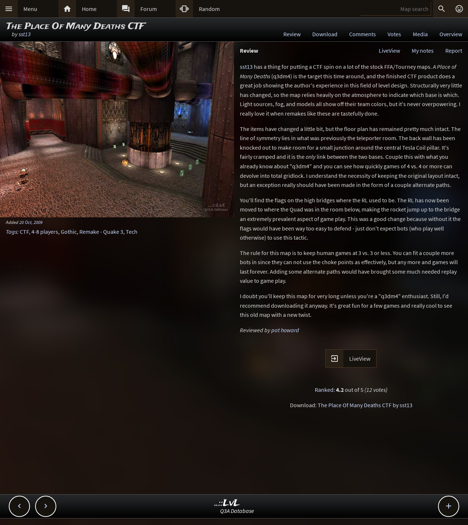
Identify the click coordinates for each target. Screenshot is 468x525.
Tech (131, 231)
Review (292, 34)
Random (209, 8)
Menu (30, 8)
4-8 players (44, 231)
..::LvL (227, 503)
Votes (394, 34)
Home (89, 8)
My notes (423, 50)
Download (324, 34)
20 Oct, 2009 (30, 222)
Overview (450, 34)
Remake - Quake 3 (101, 231)
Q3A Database (237, 510)
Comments (362, 34)
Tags (11, 231)
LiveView (389, 50)
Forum (148, 8)
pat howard (285, 330)
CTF (24, 231)
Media (420, 34)
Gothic (69, 231)
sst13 (25, 34)
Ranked (324, 389)
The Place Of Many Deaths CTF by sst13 (365, 405)
